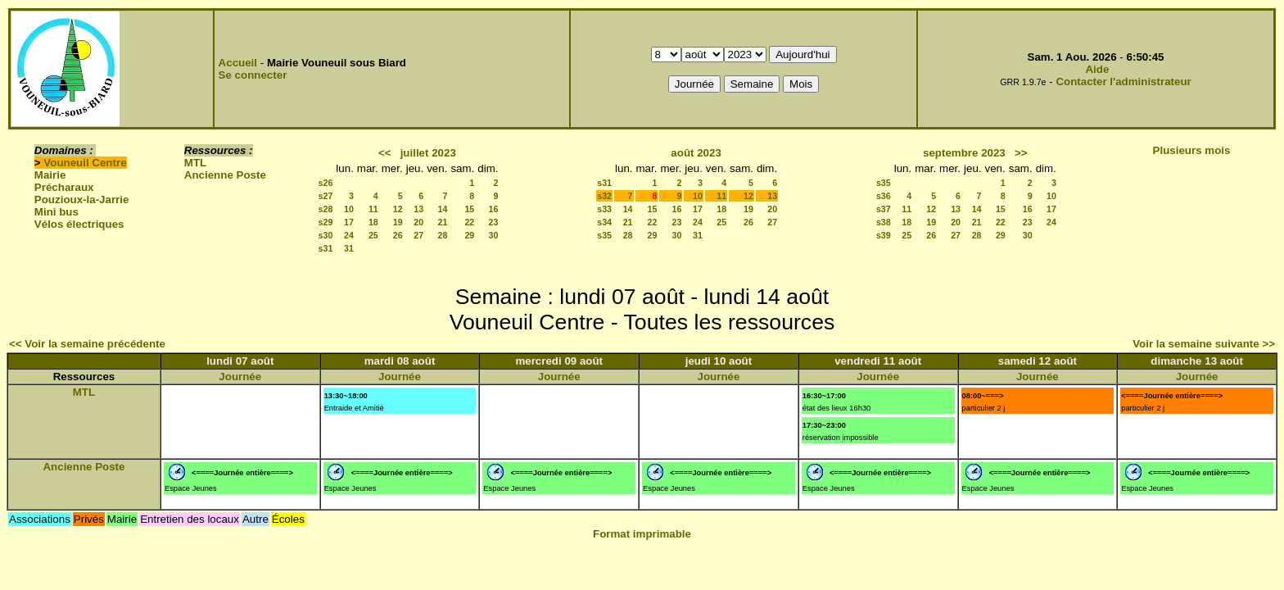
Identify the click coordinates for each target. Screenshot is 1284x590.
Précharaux (64, 187)
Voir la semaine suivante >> (1204, 344)
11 (373, 209)
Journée (240, 376)
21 (443, 222)
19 (398, 222)
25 (373, 235)
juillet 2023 (428, 153)
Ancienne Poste (225, 175)
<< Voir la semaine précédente (87, 344)
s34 (604, 222)
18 (373, 222)
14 (443, 209)
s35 (604, 235)
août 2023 (696, 153)
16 (494, 209)
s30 (326, 235)
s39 (883, 235)
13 (418, 209)
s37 (883, 209)
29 (469, 235)
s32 (604, 196)
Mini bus (56, 212)
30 (494, 235)
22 (469, 222)
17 (349, 222)
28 (443, 235)
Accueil (238, 63)
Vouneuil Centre (84, 163)
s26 (326, 183)
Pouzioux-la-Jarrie (81, 199)
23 (494, 222)
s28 (326, 209)
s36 (883, 196)
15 (469, 209)
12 (398, 209)
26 (398, 235)
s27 (326, 196)
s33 (604, 209)
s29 (326, 222)
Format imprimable (642, 534)
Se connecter (253, 75)
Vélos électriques (79, 224)
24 (349, 235)
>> (1021, 153)
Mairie (50, 175)
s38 (883, 222)
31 (349, 248)
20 (418, 222)
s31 (326, 248)
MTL (195, 163)
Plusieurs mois (1192, 150)
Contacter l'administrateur (1123, 81)
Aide (1097, 69)
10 (349, 209)
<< (384, 153)
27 (418, 235)
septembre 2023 (964, 153)
